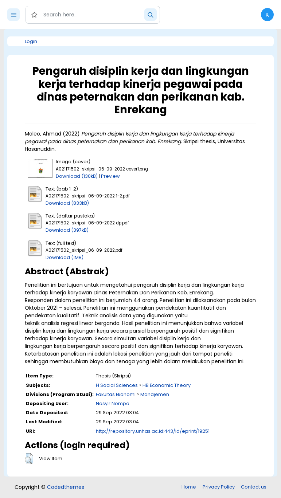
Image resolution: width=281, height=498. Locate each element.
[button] (267, 14)
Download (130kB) (77, 176)
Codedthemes (65, 487)
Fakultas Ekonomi (116, 394)
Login (31, 41)
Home (189, 487)
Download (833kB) (67, 203)
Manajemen (154, 394)
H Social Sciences (117, 385)
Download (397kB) (67, 230)
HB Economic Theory (167, 385)
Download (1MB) (64, 257)
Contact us (253, 487)
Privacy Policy (219, 487)
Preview (110, 176)
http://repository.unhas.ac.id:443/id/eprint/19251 (153, 431)
